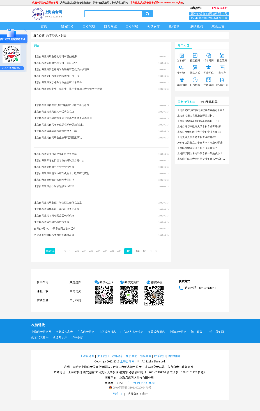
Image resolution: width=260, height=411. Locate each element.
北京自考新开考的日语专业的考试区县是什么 (59, 160)
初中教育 (196, 331)
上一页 (62, 251)
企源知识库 (60, 337)
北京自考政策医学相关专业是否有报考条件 (58, 82)
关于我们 (75, 300)
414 (91, 251)
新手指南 (42, 282)
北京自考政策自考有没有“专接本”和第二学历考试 (61, 105)
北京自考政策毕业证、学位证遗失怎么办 (56, 209)
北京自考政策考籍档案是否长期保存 (54, 215)
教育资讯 (52, 35)
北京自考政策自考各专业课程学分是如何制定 (59, 124)
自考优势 (75, 291)
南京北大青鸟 (40, 337)
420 (137, 251)
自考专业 (110, 26)
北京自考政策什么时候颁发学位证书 (54, 186)
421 (144, 251)
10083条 (50, 251)
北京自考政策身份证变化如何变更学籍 (55, 154)
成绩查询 (196, 26)
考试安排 (153, 26)
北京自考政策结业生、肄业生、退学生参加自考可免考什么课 (68, 89)
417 (112, 251)
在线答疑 (42, 300)
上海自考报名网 (41, 331)
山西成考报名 (107, 331)
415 (98, 251)
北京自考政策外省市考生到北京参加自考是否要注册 (63, 118)
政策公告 (217, 26)
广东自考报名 (86, 331)
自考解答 (131, 26)
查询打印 (175, 26)
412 (77, 251)
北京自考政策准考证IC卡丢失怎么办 (54, 111)
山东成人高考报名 (131, 331)
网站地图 (174, 356)
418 (119, 251)
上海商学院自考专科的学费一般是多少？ (199, 153)
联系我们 (160, 356)
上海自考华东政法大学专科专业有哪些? (199, 132)
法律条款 (77, 337)
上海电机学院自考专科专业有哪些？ (197, 148)
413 (84, 251)
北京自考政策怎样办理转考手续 (51, 222)
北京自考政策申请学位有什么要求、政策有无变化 (61, 173)
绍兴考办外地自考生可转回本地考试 (54, 235)
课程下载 (42, 291)
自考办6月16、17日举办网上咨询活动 (54, 228)
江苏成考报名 (156, 331)
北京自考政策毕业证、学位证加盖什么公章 (58, 202)
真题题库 (75, 282)
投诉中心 (118, 393)
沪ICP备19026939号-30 (141, 383)
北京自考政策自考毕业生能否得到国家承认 (58, 137)
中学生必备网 (215, 331)
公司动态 (117, 356)
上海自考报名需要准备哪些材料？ (196, 115)
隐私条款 (145, 356)
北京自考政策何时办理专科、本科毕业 (55, 63)
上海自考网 (87, 356)
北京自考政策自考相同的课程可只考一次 (56, 76)
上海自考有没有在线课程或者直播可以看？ (201, 110)
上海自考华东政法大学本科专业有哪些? (199, 126)
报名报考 (67, 26)
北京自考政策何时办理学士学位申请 (54, 167)
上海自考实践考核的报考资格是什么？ (198, 121)
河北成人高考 (64, 331)
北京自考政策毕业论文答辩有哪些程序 (55, 56)
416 (105, 251)
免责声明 (131, 356)
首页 (44, 26)
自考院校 (88, 26)
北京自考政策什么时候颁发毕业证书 (54, 180)
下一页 (153, 251)
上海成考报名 (178, 331)
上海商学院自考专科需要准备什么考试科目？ (202, 158)
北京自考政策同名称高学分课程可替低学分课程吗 (61, 69)
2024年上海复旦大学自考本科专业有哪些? (200, 142)
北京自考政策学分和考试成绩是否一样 (55, 131)
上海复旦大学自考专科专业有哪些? (196, 137)
